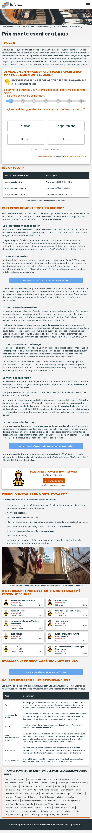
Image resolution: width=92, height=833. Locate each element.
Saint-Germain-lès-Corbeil (39, 810)
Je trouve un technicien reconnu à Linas (46, 675)
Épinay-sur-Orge (37, 800)
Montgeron (59, 789)
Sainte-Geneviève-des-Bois (66, 782)
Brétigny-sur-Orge (34, 789)
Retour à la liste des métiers (46, 152)
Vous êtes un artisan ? (80, 159)
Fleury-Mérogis (74, 803)
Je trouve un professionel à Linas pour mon (46, 449)
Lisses (56, 810)
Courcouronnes (47, 796)
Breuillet (30, 807)
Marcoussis (61, 807)
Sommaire (9, 43)
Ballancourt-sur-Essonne (15, 810)
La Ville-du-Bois (67, 810)
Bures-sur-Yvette (12, 803)
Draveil (52, 785)
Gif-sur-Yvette (29, 792)
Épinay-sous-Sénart (76, 796)
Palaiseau (35, 785)
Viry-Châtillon (10, 785)
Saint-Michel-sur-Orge (48, 792)
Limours (34, 817)
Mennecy (61, 796)
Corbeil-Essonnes (18, 782)
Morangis (8, 800)
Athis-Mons (23, 785)
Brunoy (16, 789)
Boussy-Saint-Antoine (58, 817)
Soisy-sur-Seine (30, 814)
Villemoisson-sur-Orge (49, 814)
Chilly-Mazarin (67, 792)
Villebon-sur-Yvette (65, 800)
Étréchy (43, 817)
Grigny (7, 789)
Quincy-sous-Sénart (45, 807)
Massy (30, 782)
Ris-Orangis (63, 785)
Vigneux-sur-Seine (78, 785)
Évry (6, 782)
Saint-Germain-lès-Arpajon (34, 803)
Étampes (48, 789)
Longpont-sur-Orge (13, 817)
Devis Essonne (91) (38, 27)
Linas (26, 817)
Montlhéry (65, 814)
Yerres (44, 785)
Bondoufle (52, 803)
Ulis (22, 789)
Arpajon (18, 800)
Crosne (62, 803)
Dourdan (50, 800)
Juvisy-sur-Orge (31, 796)
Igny (25, 800)
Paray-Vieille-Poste (13, 814)
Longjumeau (72, 789)
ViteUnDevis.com (69, 159)
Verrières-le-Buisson (13, 796)
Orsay (78, 792)
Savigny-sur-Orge (43, 782)
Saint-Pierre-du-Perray (14, 807)
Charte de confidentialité (45, 159)
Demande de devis (54, 483)
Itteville (76, 814)
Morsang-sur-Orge (13, 792)
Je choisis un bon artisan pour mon (46, 283)
